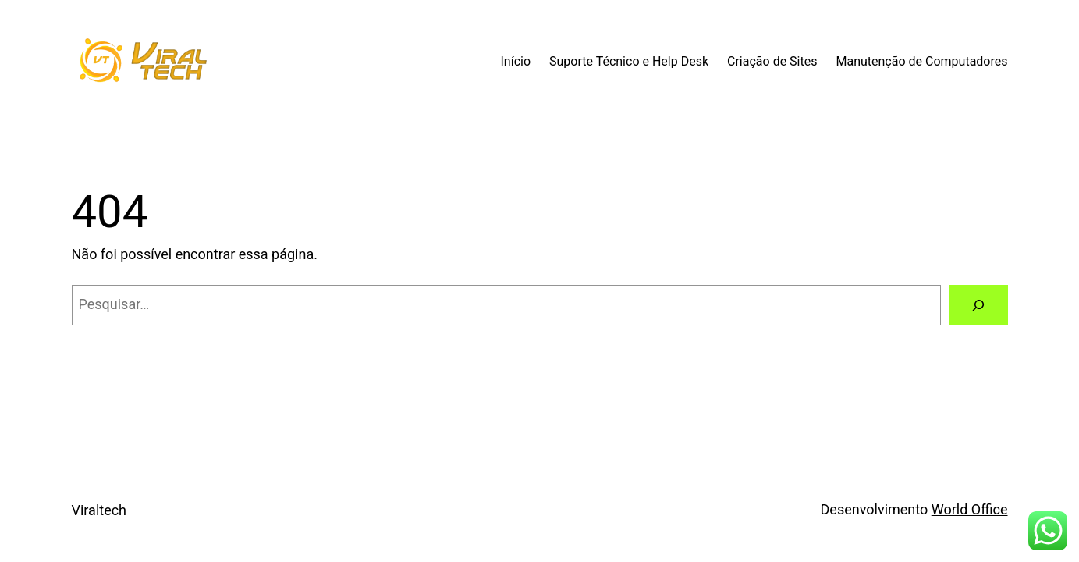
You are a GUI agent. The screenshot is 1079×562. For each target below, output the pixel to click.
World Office (970, 509)
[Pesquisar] (978, 305)
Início (515, 61)
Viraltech (99, 510)
